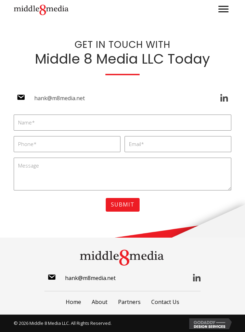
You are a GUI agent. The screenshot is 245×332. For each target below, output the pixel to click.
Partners (129, 302)
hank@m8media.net (59, 98)
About (99, 302)
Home (73, 302)
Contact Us (165, 302)
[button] (223, 9)
